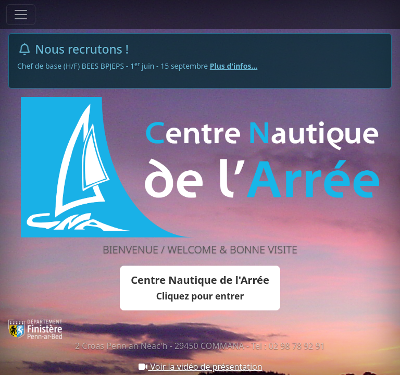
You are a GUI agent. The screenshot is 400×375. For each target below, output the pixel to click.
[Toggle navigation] (20, 14)
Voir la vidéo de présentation (200, 366)
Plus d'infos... (234, 66)
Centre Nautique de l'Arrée (200, 287)
